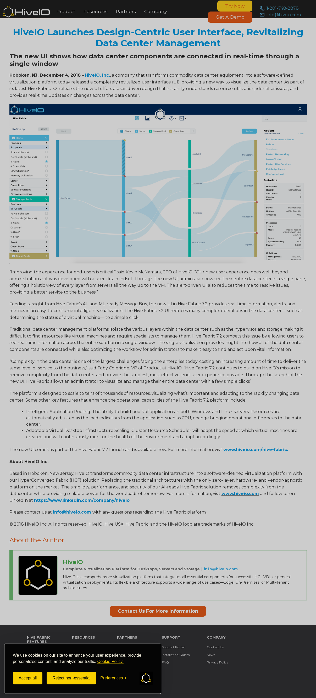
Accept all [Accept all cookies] (28, 678)
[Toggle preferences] (113, 678)
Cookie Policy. (110, 661)
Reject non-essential (71, 678)
